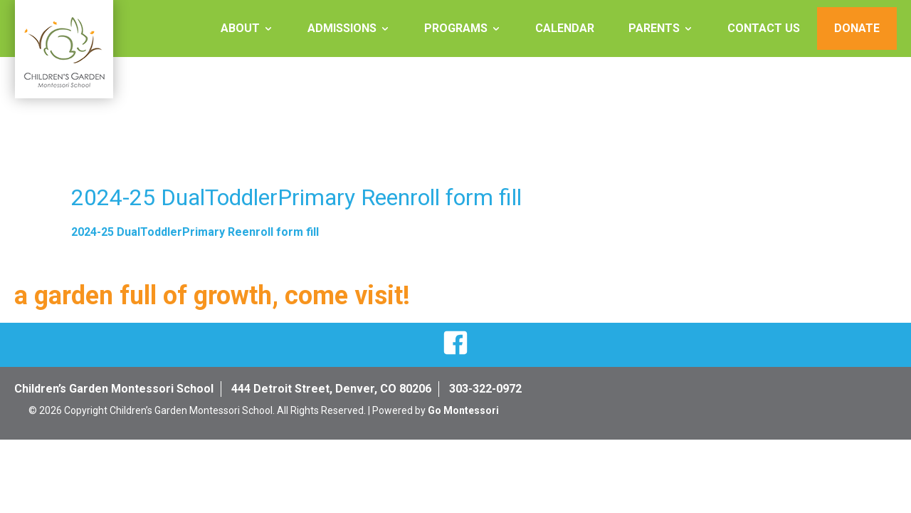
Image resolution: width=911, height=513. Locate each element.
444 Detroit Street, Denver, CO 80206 (331, 388)
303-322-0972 (485, 388)
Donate (857, 28)
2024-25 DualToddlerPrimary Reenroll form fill (195, 232)
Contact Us (763, 28)
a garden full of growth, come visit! (212, 296)
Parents (654, 28)
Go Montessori (463, 410)
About (240, 28)
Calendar (564, 28)
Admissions (341, 28)
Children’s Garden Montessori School (114, 388)
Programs (456, 28)
